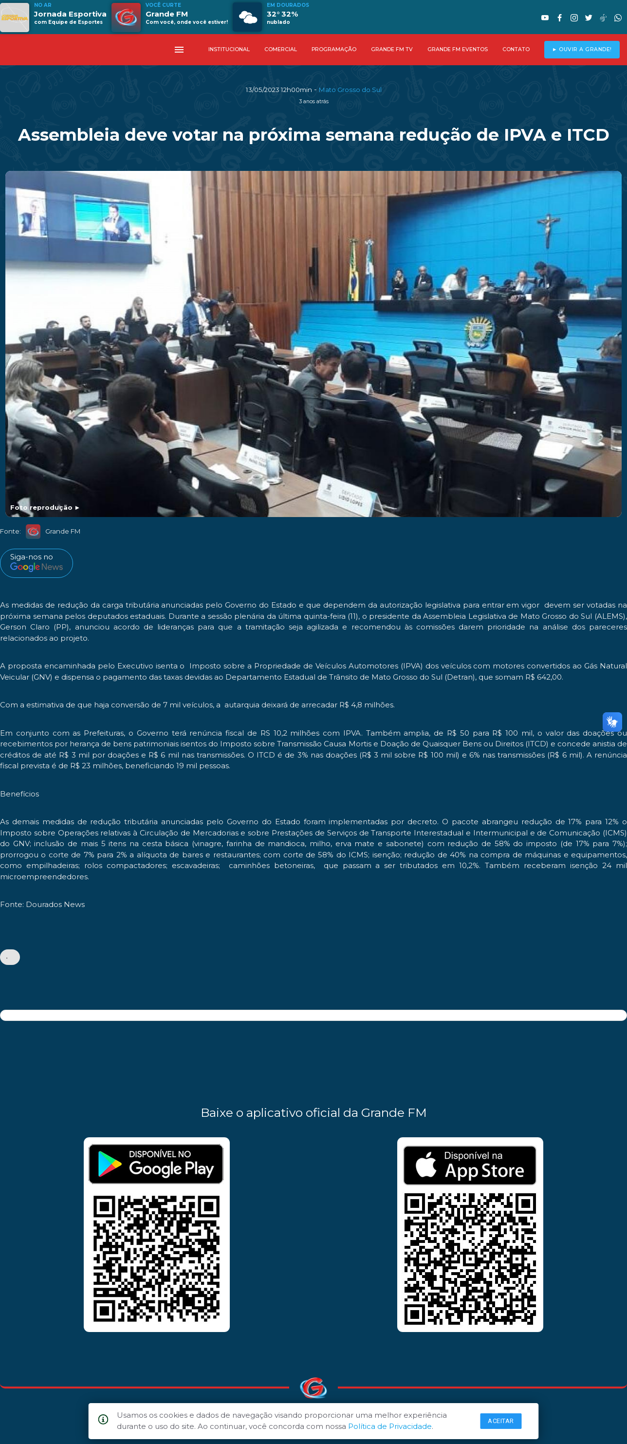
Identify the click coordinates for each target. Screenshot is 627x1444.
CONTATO (516, 49)
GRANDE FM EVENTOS (457, 49)
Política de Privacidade (390, 1426)
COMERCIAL (280, 49)
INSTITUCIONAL (229, 49)
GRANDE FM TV (392, 49)
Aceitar (501, 1421)
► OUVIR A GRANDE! (582, 49)
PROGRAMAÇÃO (334, 49)
